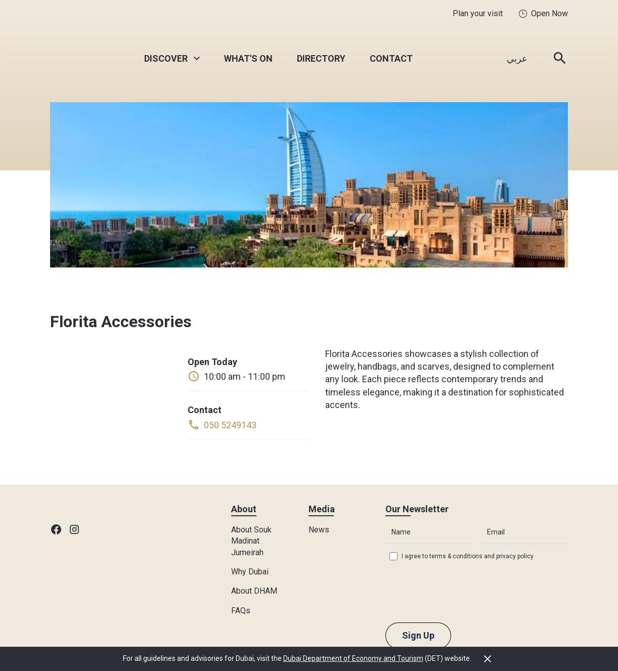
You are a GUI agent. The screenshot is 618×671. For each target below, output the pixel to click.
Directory (321, 58)
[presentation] (462, 590)
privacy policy (515, 556)
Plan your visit (478, 13)
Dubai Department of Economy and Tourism (353, 658)
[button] (172, 58)
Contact (391, 58)
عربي (517, 58)
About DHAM (254, 591)
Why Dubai (250, 571)
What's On (248, 58)
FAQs (240, 610)
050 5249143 (230, 425)
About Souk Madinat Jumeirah (251, 541)
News (318, 529)
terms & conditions (455, 556)
